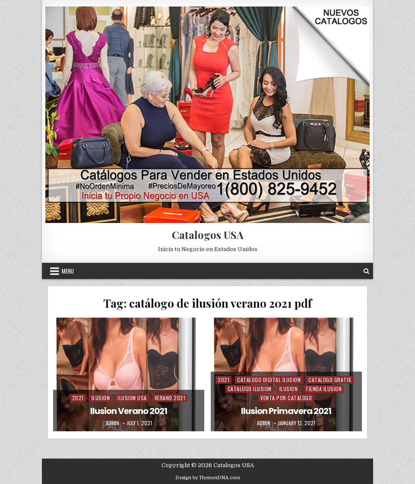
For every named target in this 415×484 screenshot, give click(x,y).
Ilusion (101, 397)
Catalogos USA (208, 235)
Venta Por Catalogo (286, 397)
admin (112, 423)
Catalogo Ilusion (250, 388)
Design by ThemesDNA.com (207, 478)
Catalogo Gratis (330, 379)
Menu (68, 271)
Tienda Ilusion (323, 388)
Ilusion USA (132, 397)
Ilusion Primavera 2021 (286, 411)
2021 (78, 397)
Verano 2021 (170, 397)
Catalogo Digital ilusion (269, 379)
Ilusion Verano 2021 (128, 411)
